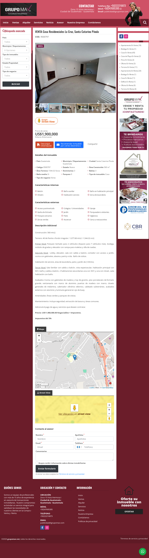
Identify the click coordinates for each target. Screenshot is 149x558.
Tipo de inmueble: (10, 54)
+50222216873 (118, 5)
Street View (47, 120)
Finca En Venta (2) (127, 60)
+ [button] (39, 336)
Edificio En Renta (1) (128, 81)
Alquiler (26, 22)
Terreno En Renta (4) (128, 89)
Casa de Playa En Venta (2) (131, 56)
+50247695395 (111, 8)
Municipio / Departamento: (14, 46)
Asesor (60, 22)
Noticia (49, 22)
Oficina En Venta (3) (128, 63)
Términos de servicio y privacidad (71, 474)
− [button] (39, 340)
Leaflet (91, 387)
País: (4, 37)
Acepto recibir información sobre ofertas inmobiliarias (62, 463)
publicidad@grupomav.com (52, 522)
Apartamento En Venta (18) (131, 45)
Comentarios (41, 451)
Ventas (15, 22)
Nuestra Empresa (76, 22)
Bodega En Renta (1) (128, 74)
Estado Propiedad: (10, 63)
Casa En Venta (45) (128, 52)
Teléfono (79, 443)
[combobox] (15, 41)
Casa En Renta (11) (128, 78)
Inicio (5, 22)
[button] (113, 45)
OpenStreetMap (107, 387)
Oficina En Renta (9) (128, 85)
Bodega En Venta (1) (128, 49)
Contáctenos (94, 22)
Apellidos (79, 435)
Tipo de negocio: (9, 71)
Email (39, 443)
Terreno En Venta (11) (129, 67)
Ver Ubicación (66, 414)
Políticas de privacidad (87, 521)
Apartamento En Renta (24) (131, 71)
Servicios (38, 22)
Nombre (40, 435)
